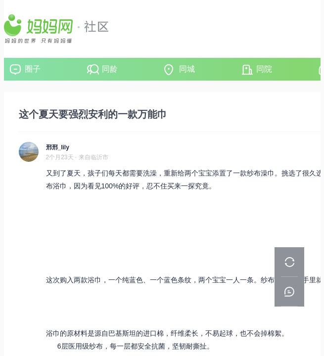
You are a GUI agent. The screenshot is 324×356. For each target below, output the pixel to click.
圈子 (33, 69)
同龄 (110, 69)
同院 (264, 69)
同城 (187, 69)
